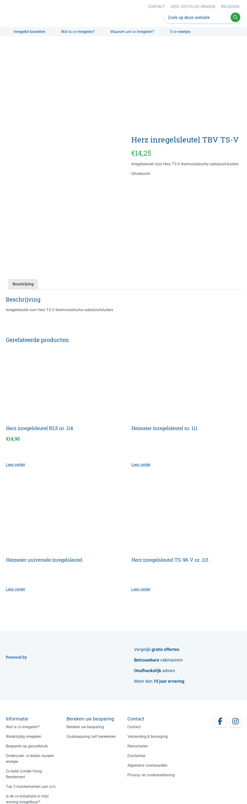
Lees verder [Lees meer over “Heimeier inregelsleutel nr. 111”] (141, 464)
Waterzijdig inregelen (23, 736)
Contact (156, 6)
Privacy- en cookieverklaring (151, 775)
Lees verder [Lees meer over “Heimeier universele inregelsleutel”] (15, 589)
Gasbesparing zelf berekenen (91, 736)
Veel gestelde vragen (193, 6)
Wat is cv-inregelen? (78, 31)
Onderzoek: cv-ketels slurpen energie (30, 758)
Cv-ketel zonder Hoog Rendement (24, 774)
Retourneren (137, 746)
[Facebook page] (220, 721)
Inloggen (230, 6)
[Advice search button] (235, 17)
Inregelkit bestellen (29, 31)
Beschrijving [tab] (23, 284)
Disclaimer (136, 755)
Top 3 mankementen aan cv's (30, 786)
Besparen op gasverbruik (27, 746)
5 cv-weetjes (180, 31)
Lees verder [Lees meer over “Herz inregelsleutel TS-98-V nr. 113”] (141, 589)
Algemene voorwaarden (147, 765)
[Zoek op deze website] (197, 17)
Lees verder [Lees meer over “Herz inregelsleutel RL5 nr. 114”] (15, 464)
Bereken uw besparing (85, 727)
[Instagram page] (235, 721)
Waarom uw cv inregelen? (132, 31)
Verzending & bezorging (147, 736)
